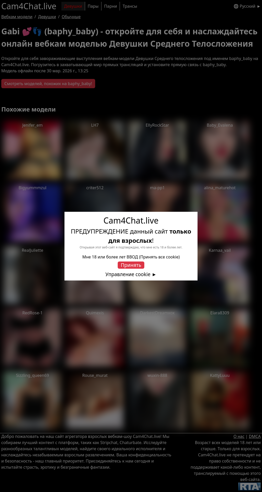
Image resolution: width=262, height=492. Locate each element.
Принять (131, 265)
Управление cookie (127, 274)
